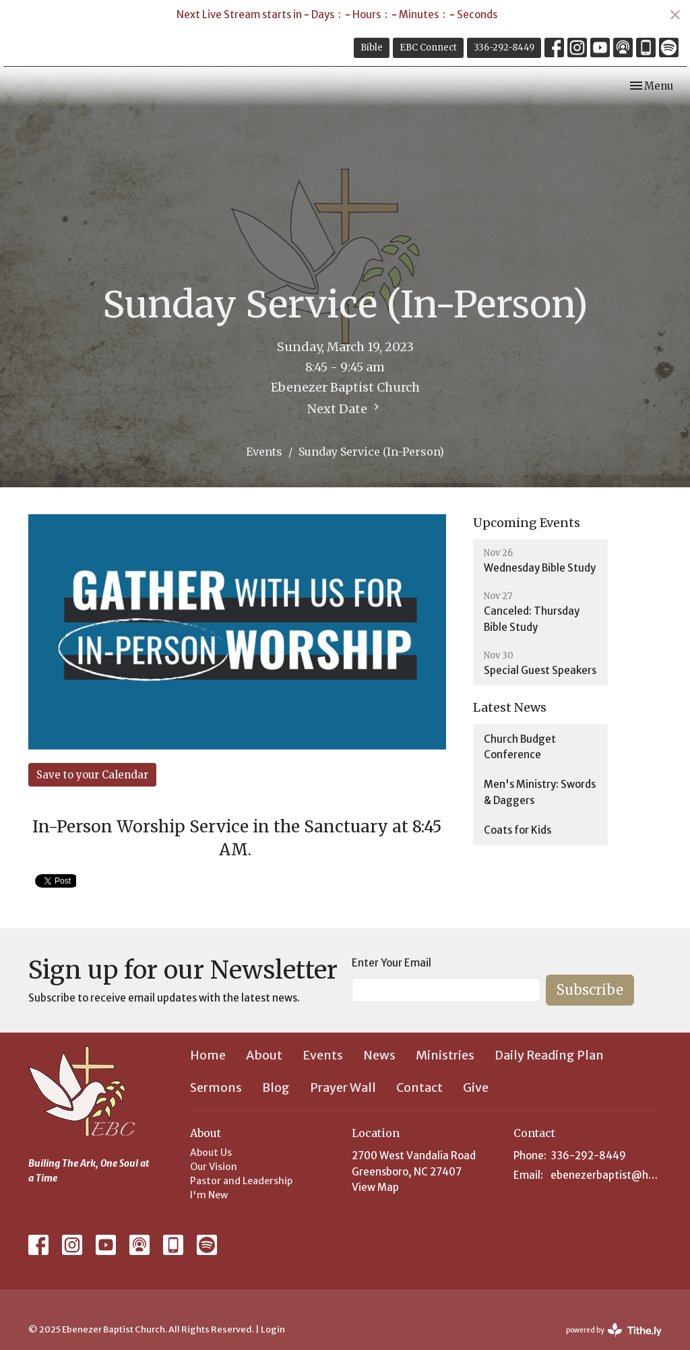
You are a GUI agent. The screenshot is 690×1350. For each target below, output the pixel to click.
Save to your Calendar (92, 774)
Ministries (445, 1055)
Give (476, 1087)
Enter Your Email (391, 962)
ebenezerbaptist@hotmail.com (606, 1175)
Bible (371, 47)
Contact (419, 1087)
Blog (276, 1087)
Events (264, 451)
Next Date (345, 408)
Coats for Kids (517, 830)
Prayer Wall (343, 1087)
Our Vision (213, 1167)
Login (273, 1329)
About (264, 1055)
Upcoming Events (526, 522)
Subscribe (590, 989)
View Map (375, 1187)
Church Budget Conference (520, 747)
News (379, 1055)
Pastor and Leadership (241, 1181)
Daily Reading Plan (549, 1055)
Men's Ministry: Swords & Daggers (540, 792)
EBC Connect (428, 47)
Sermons (216, 1087)
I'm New (209, 1195)
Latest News (509, 707)
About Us (211, 1152)
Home (208, 1055)
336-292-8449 (504, 47)
